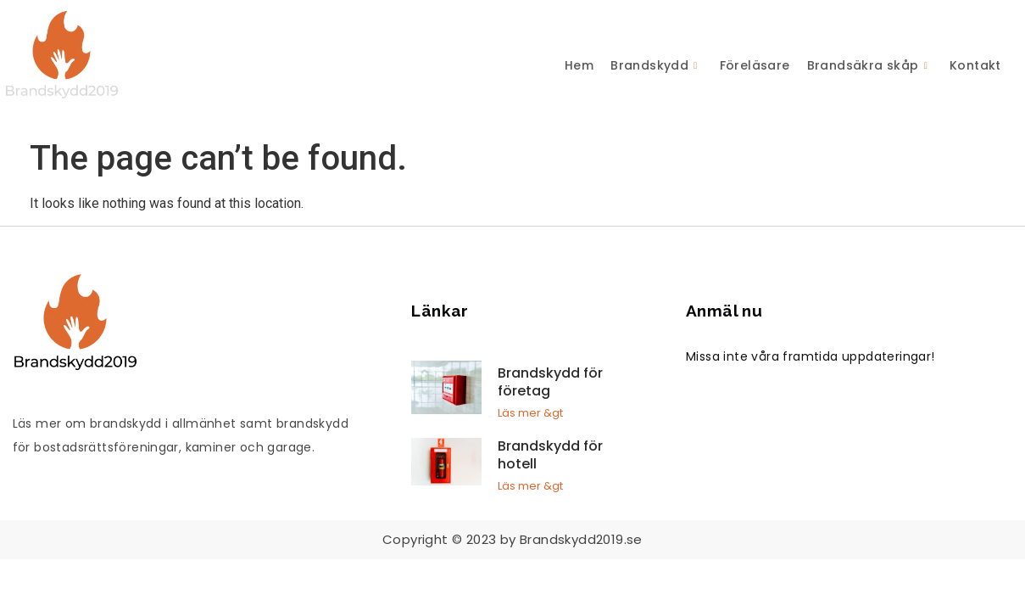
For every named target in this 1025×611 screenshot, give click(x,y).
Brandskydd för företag (550, 382)
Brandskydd (653, 65)
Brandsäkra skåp (867, 65)
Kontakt (975, 65)
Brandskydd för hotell (550, 455)
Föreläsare (755, 65)
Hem (579, 65)
